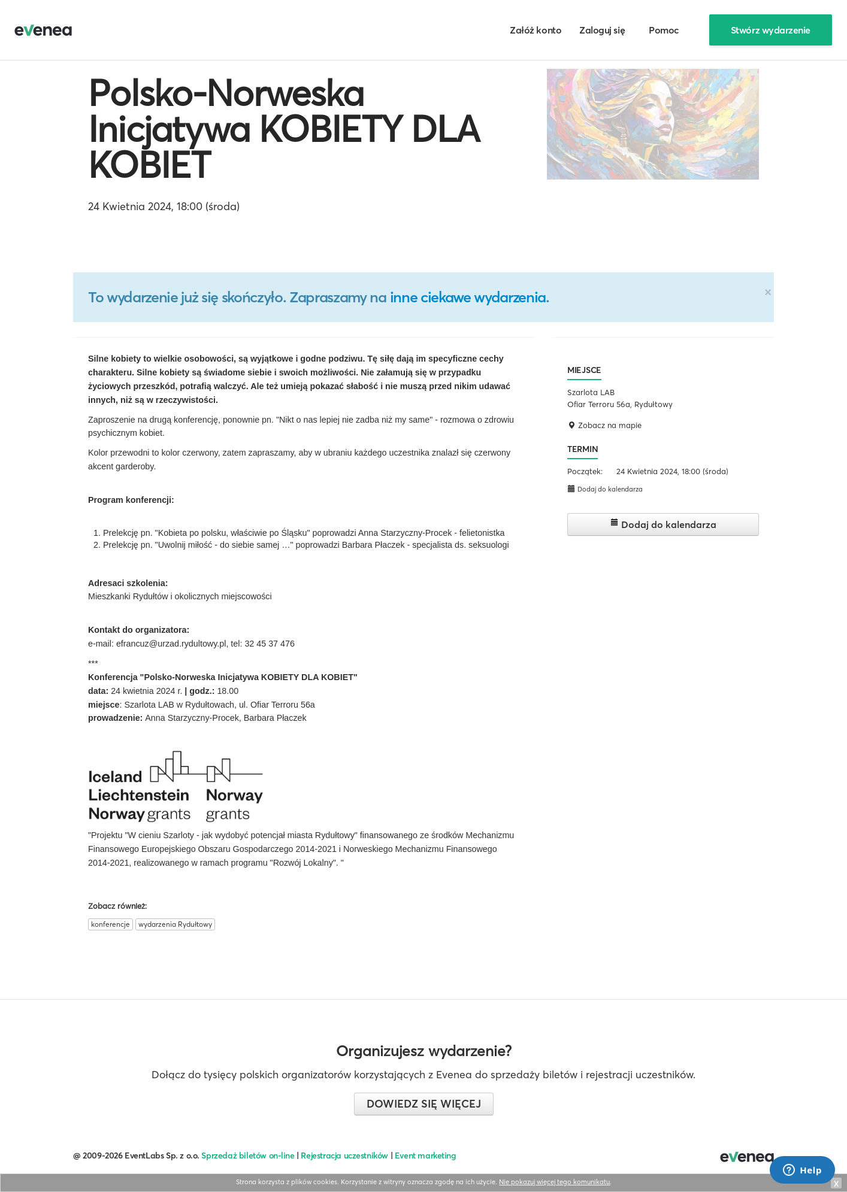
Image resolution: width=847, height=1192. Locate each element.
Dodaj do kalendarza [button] (605, 488)
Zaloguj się (602, 30)
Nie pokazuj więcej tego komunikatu (554, 1182)
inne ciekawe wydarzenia (468, 297)
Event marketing (425, 1155)
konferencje (110, 924)
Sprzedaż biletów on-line (247, 1155)
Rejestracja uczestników (344, 1155)
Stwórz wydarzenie (770, 30)
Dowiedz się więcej (424, 1104)
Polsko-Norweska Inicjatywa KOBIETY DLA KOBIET (284, 129)
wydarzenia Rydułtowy (175, 924)
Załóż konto (535, 30)
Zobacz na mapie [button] (604, 425)
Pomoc (664, 30)
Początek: (585, 471)
